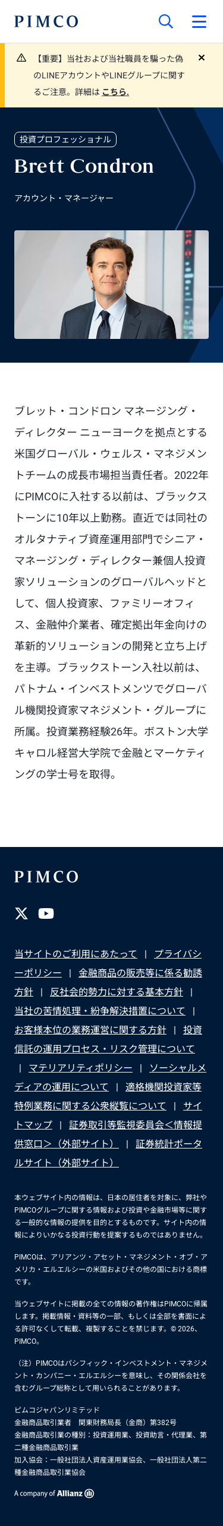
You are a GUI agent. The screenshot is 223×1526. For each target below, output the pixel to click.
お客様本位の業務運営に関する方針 (90, 1030)
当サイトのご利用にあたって (75, 954)
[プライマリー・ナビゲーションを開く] (199, 21)
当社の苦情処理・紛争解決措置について (100, 1011)
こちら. (115, 92)
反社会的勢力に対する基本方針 (116, 992)
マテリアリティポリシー (81, 1068)
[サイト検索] (165, 21)
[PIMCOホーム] (46, 21)
